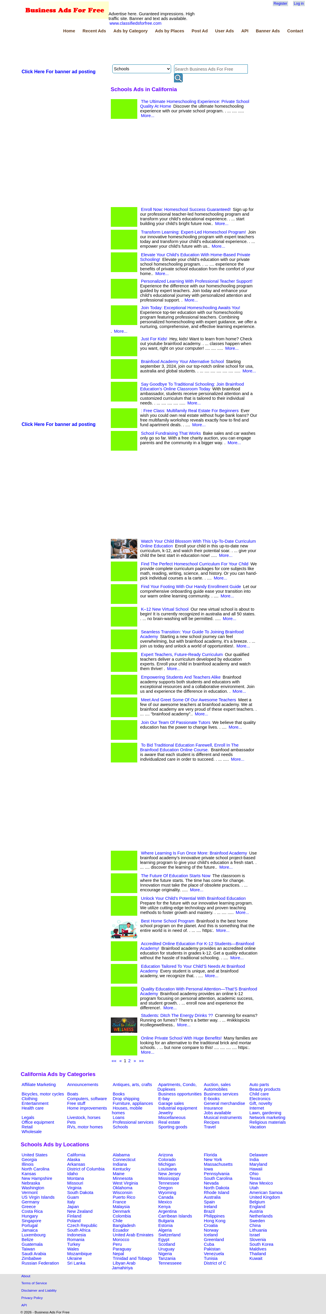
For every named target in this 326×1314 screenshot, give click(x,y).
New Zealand (80, 1211)
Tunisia (211, 1258)
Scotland (166, 1244)
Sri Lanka (76, 1263)
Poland (74, 1220)
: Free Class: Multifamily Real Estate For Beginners (190, 410)
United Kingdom (265, 1197)
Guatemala (32, 1244)
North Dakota (216, 1187)
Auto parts (259, 1084)
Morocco (121, 1239)
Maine (119, 1173)
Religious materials (268, 1122)
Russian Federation (40, 1263)
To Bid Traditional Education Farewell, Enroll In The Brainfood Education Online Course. (189, 747)
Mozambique (79, 1253)
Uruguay (166, 1249)
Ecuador (121, 1230)
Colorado (167, 1159)
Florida (210, 1155)
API (244, 31)
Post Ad (200, 31)
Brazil (209, 1211)
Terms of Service (34, 1283)
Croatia (211, 1225)
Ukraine (74, 1258)
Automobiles (216, 1089)
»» (141, 1060)
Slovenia (258, 1239)
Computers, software (87, 1098)
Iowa (208, 1169)
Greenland (214, 1239)
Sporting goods (173, 1127)
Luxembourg (34, 1235)
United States (35, 1155)
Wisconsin (123, 1192)
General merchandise (224, 1103)
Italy (71, 1202)
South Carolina (218, 1178)
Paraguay (122, 1249)
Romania (76, 1239)
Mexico (165, 1202)
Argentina (167, 1211)
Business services (221, 1094)
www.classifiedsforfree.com (136, 23)
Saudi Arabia (34, 1253)
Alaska (73, 1159)
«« (114, 1060)
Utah (254, 1187)
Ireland (210, 1206)
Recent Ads (94, 31)
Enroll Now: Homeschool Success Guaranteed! (186, 209)
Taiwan (28, 1249)
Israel (255, 1235)
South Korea (261, 1244)
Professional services (133, 1122)
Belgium (257, 1202)
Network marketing (267, 1117)
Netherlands (261, 1216)
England (257, 1206)
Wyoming (167, 1192)
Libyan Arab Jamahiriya (124, 1265)
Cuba (209, 1244)
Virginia (74, 1187)
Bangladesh (124, 1225)
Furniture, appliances (133, 1103)
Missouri (75, 1183)
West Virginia (125, 1183)
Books (119, 1094)
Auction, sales (217, 1084)
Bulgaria (166, 1220)
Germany (30, 1202)
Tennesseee (170, 1263)
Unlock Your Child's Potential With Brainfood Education (193, 898)
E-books (212, 1098)
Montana (75, 1178)
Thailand (258, 1253)
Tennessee (168, 1183)
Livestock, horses (84, 1117)
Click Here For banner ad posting (59, 71)
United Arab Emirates (133, 1235)
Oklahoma (123, 1187)
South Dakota (80, 1192)
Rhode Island (216, 1192)
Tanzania (167, 1258)
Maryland (258, 1164)
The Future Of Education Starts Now (175, 875)
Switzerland (169, 1235)
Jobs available (217, 1112)
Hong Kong (214, 1220)
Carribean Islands (175, 1216)
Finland (74, 1216)
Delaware (259, 1155)
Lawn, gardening (265, 1112)
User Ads (224, 31)
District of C (215, 1263)
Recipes (212, 1122)
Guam (73, 1197)
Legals (28, 1117)
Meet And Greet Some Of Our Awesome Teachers (188, 699)
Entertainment (35, 1103)
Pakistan (212, 1249)
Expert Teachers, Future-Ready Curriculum (182, 654)
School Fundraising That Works (171, 433)
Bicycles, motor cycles (43, 1094)
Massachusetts (218, 1164)
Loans (119, 1117)
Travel (210, 1127)
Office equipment (38, 1122)
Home (69, 31)
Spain (209, 1202)
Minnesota (123, 1178)
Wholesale (32, 1131)
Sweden (257, 1220)
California (76, 1155)
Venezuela (214, 1253)
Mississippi (168, 1178)
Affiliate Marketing (39, 1084)
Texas (255, 1178)
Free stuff (76, 1103)
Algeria (165, 1230)
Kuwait (256, 1258)
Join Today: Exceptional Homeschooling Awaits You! (190, 307)
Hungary (30, 1216)
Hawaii (256, 1169)
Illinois (28, 1164)
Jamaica (30, 1230)
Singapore (31, 1220)
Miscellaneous (172, 1117)
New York (213, 1159)
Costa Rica (32, 1211)
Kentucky (122, 1169)
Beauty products (265, 1089)
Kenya (164, 1206)
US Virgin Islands (38, 1197)
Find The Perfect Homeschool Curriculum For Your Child (194, 564)
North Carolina (36, 1169)
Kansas (29, 1173)
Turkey (73, 1244)
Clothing (30, 1098)
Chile (118, 1220)
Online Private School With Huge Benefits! (181, 1038)
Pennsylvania (217, 1173)
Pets (71, 1122)
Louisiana (167, 1169)
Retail (27, 1127)
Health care (33, 1108)
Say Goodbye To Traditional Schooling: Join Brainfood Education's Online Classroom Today (192, 386)
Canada (165, 1197)
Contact (295, 31)
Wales (73, 1249)
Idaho (72, 1173)
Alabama (121, 1155)
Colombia (122, 1216)
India (254, 1159)
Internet (257, 1108)
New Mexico (261, 1183)
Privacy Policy (32, 1298)
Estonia (165, 1225)
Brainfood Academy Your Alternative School (182, 361)
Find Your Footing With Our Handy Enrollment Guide (191, 586)
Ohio (254, 1173)
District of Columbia (86, 1169)
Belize (28, 1239)
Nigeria (165, 1253)
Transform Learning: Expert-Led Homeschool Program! (193, 232)
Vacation (258, 1127)
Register (280, 3)
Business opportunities (180, 1094)
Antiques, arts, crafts (132, 1084)
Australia (212, 1197)
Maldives (258, 1249)
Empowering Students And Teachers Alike (181, 677)
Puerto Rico (124, 1197)
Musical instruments (223, 1117)
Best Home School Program (168, 921)
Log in (299, 3)
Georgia (29, 1159)
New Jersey (169, 1173)
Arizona (165, 1155)
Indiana (120, 1164)
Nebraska (31, 1183)
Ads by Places (169, 31)
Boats (72, 1094)
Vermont (30, 1192)
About (26, 1276)
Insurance (213, 1108)
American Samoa (266, 1192)
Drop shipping (126, 1098)
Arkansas (76, 1164)
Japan (73, 1206)
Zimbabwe (32, 1258)
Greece (29, 1206)
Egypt (163, 1239)
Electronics (260, 1098)
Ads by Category (130, 31)
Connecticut (124, 1159)
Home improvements (87, 1108)
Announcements (82, 1084)
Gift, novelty (261, 1103)
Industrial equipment (177, 1108)
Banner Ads (268, 31)
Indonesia (76, 1235)
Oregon (165, 1187)
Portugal (30, 1225)
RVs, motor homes (85, 1127)
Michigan (167, 1164)
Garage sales (171, 1103)
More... (148, 115)
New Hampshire (37, 1178)
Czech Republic (82, 1225)
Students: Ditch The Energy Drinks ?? (177, 1015)
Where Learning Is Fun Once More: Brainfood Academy (194, 853)
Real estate (169, 1122)
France (119, 1202)
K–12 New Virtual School (165, 609)
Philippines (214, 1216)
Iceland (211, 1235)
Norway (211, 1230)
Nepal (118, 1253)
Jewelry (165, 1112)
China (255, 1225)
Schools (120, 1127)
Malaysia (121, 1206)
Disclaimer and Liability (39, 1290)
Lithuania (258, 1230)
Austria (256, 1211)
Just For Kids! (154, 339)
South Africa (79, 1230)
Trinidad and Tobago (132, 1258)
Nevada (211, 1183)
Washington (33, 1187)
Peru (117, 1244)
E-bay (164, 1098)
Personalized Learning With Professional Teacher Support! (197, 281)
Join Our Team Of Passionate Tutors (175, 722)
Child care (259, 1094)
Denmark (121, 1211)
